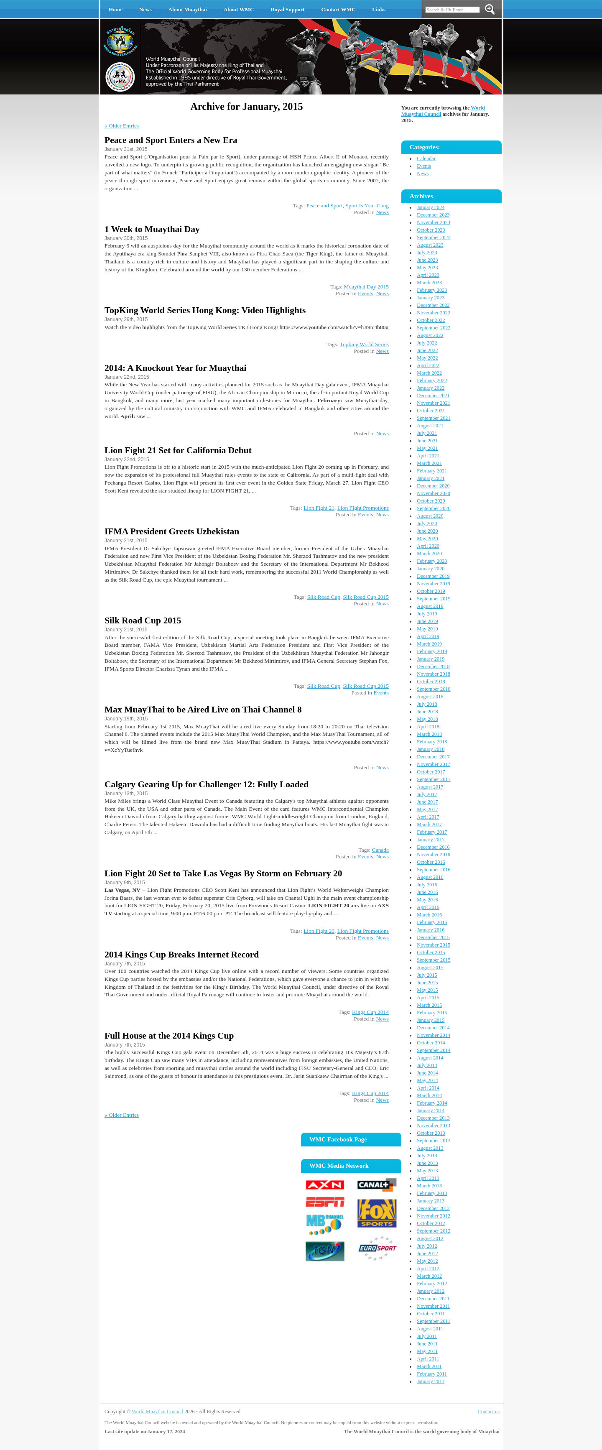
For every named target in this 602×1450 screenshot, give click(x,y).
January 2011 (430, 1381)
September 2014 (433, 1050)
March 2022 (429, 373)
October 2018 (431, 681)
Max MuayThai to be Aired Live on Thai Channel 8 (203, 710)
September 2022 (433, 328)
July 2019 (427, 614)
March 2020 (429, 554)
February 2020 (432, 561)
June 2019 (427, 621)
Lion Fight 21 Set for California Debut (178, 450)
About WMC (239, 9)
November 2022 (433, 313)
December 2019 (433, 576)
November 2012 (433, 1216)
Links (378, 9)
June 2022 (427, 350)
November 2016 (433, 855)
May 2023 (427, 268)
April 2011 (428, 1359)
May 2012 (427, 1261)
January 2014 (430, 1110)
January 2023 (430, 298)
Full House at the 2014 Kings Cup (169, 1036)
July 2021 (427, 433)
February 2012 (432, 1284)
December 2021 (433, 395)
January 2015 (430, 1020)
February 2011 (432, 1374)
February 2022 (432, 380)
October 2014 (431, 1043)
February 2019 (432, 651)
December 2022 (433, 305)
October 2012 (431, 1223)
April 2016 (428, 907)
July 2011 (427, 1336)
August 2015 (430, 967)
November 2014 (433, 1035)
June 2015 (427, 982)
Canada (380, 850)
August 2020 (430, 516)
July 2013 (427, 1156)
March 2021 (429, 463)
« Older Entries (122, 126)
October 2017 (431, 772)
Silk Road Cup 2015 (366, 597)
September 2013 (433, 1141)
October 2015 (431, 952)
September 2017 (433, 779)
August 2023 (430, 245)
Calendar (426, 158)
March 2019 (429, 644)
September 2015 (433, 960)
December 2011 (433, 1299)
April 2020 (428, 546)
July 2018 (427, 704)
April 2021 (428, 456)
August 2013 (430, 1148)
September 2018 (433, 689)
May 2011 (427, 1351)
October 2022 (431, 320)
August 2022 (430, 335)
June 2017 (427, 802)
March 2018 (429, 734)
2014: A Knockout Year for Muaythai (175, 368)
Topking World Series (364, 344)
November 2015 (433, 945)
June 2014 (427, 1073)
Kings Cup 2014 (370, 1012)
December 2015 (433, 937)
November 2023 (433, 222)
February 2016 (432, 922)
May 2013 (427, 1171)
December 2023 (433, 215)
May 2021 (427, 448)
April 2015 (428, 998)
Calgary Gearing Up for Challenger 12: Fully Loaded (207, 784)
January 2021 (430, 478)
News (145, 9)
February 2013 (432, 1193)
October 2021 (431, 411)
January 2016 (430, 930)
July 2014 (427, 1065)
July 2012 (427, 1246)
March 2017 (429, 824)
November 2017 (433, 764)
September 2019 (433, 599)
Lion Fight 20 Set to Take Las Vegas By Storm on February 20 (223, 873)
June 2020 (427, 531)
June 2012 (427, 1253)
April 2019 (428, 636)
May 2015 (427, 990)
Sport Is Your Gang (367, 205)
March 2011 (429, 1366)
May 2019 (427, 629)
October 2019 (431, 591)
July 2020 (427, 523)
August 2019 (430, 606)
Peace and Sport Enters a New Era (171, 140)
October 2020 (431, 501)
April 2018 (428, 727)
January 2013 (430, 1201)
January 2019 (430, 659)
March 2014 (429, 1095)
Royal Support (287, 9)
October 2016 (431, 862)
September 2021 (433, 418)
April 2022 (428, 365)
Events (365, 293)
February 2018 (432, 742)
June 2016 (427, 892)
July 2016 (427, 885)
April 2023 (428, 275)
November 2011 (433, 1306)
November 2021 (433, 403)
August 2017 (430, 787)
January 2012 (430, 1291)
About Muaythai (187, 9)
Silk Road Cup (323, 597)
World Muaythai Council (157, 1411)
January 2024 (430, 207)
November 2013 (433, 1125)
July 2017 (427, 794)
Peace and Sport (324, 205)
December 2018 (433, 666)
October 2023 (431, 230)
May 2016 (427, 900)
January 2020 (430, 569)
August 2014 (430, 1058)
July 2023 (427, 252)
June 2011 (427, 1344)
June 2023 (427, 260)
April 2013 (428, 1178)
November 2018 (433, 674)
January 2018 (430, 749)
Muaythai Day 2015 (366, 286)
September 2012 (433, 1231)
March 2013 (429, 1186)
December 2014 (433, 1028)
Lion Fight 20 (319, 931)
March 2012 (429, 1276)
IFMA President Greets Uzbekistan (172, 531)
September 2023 (433, 237)
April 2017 (428, 817)
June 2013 (427, 1163)
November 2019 (433, 584)
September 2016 (433, 870)
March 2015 (429, 1005)
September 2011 (433, 1321)
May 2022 (427, 358)
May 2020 (427, 538)
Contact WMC (338, 9)
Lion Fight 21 (319, 508)
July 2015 (427, 975)
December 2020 (433, 486)
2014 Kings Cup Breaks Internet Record (182, 955)
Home (115, 9)
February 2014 (432, 1103)
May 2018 (427, 719)
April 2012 (428, 1268)
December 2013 (433, 1118)
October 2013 (431, 1133)
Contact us (489, 1411)
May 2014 (427, 1080)
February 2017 (432, 832)
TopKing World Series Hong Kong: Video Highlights (205, 310)
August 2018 (430, 696)
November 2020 (433, 493)
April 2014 (428, 1088)
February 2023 (432, 290)
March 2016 (429, 915)
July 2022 (427, 343)
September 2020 (433, 508)
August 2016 (430, 877)
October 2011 (431, 1314)
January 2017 (430, 839)
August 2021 (430, 426)
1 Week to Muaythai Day (152, 229)
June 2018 (427, 712)
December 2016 (433, 847)
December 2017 (433, 757)
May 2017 (427, 809)
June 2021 (427, 441)
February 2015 (432, 1013)
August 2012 (430, 1238)
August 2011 (430, 1329)
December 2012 (433, 1208)
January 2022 (430, 388)
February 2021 (432, 471)
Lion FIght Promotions (363, 508)
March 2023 (429, 283)
